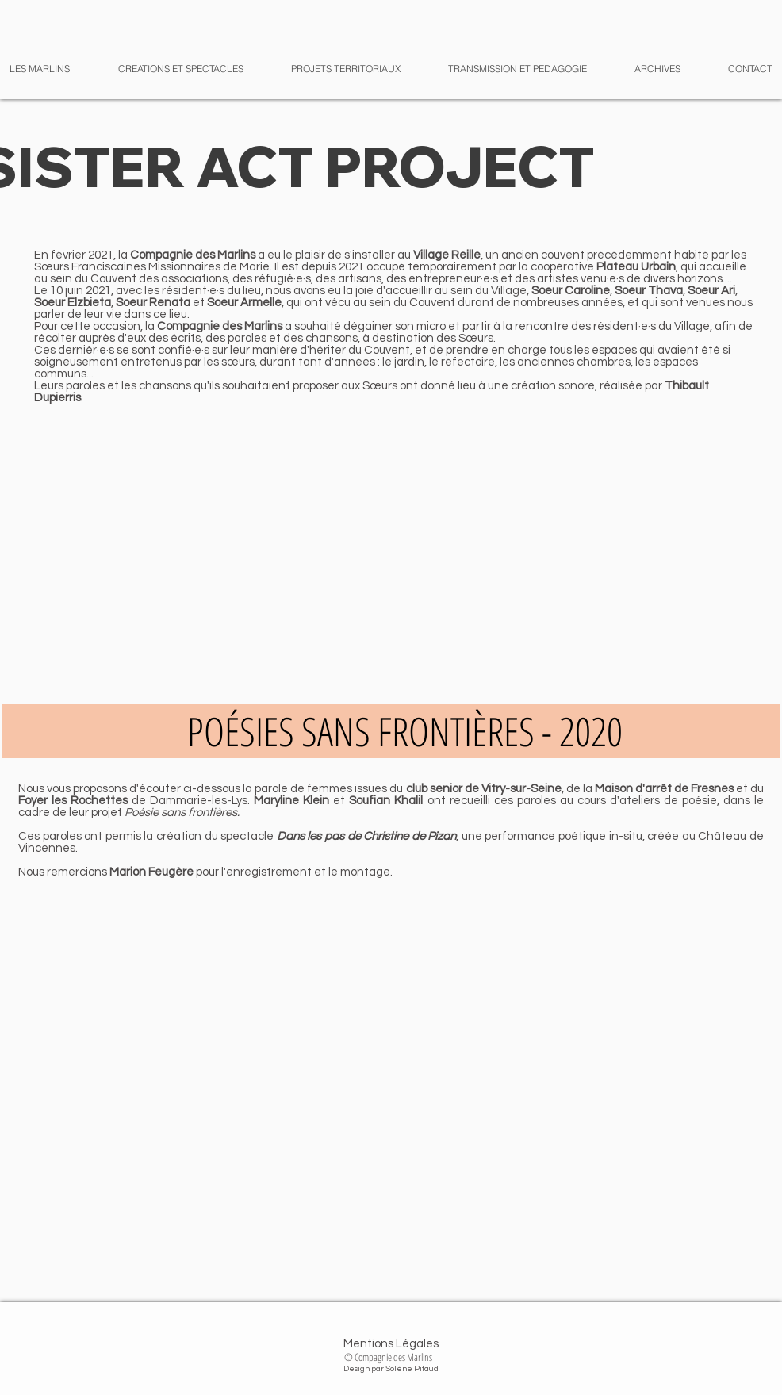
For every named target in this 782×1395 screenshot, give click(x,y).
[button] (645, 69)
